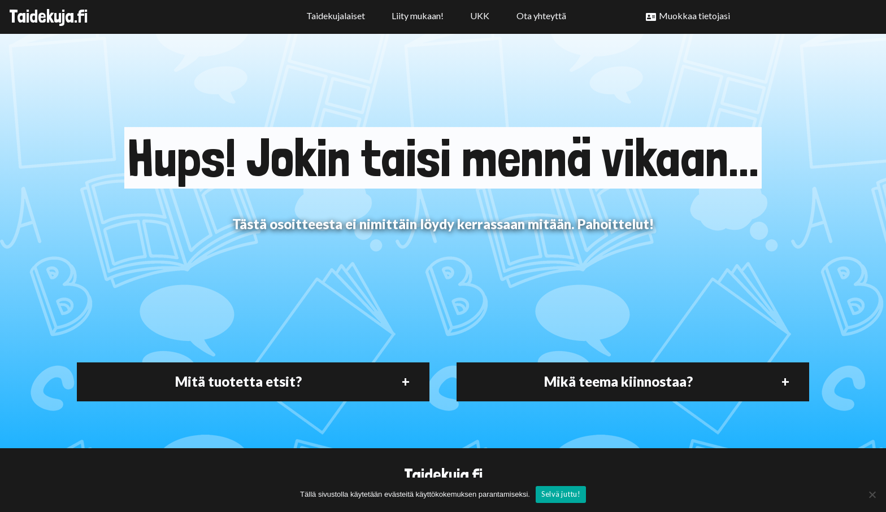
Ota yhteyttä (541, 15)
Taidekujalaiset (335, 15)
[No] (872, 494)
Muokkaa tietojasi (694, 15)
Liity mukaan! (418, 15)
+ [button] (406, 381)
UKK (479, 15)
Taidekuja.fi (48, 16)
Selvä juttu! (560, 493)
